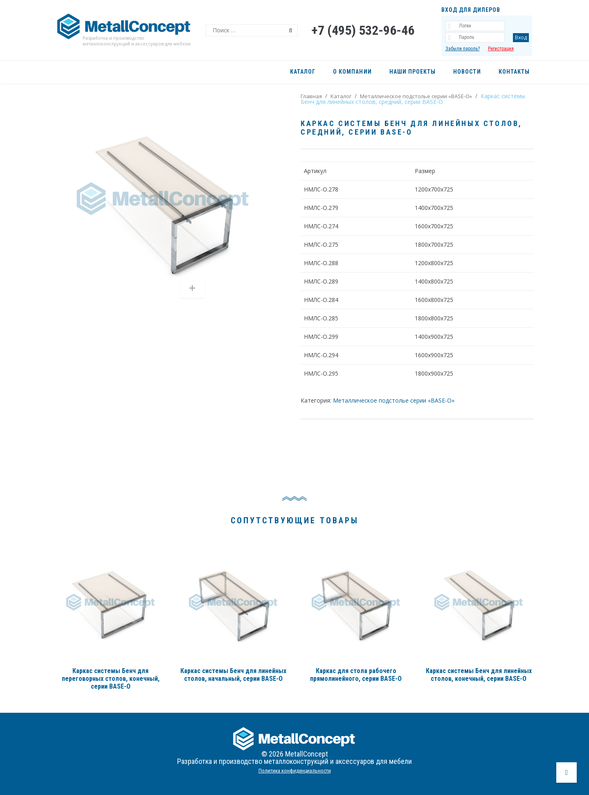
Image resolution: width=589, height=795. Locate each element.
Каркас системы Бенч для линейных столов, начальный (233, 674)
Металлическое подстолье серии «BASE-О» (416, 96)
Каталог (340, 96)
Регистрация (501, 49)
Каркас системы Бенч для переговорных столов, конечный (111, 678)
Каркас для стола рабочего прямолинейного (356, 674)
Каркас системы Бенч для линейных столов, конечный (479, 674)
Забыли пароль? (462, 49)
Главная (311, 96)
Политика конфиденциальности (295, 771)
